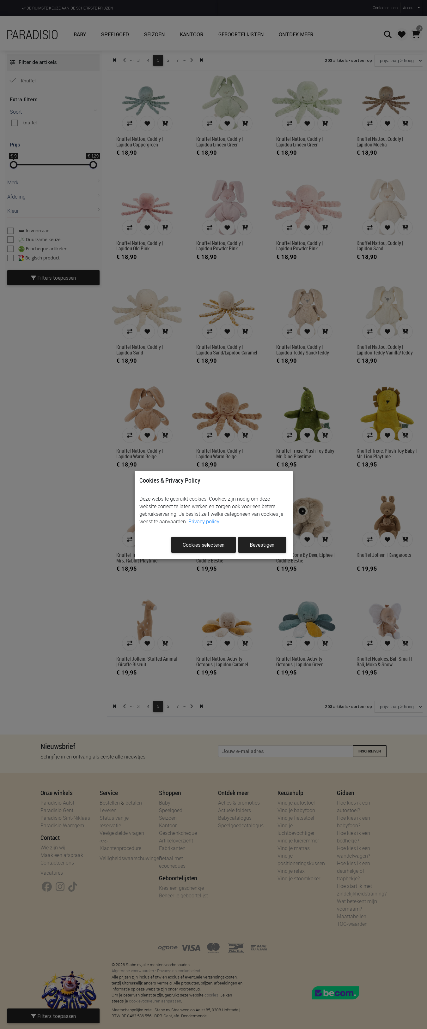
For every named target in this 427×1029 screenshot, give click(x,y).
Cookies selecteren (203, 545)
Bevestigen (262, 545)
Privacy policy (203, 521)
